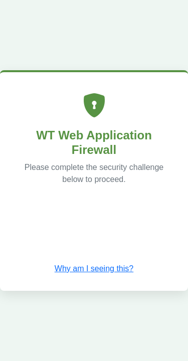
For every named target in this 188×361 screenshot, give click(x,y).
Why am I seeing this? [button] (94, 268)
